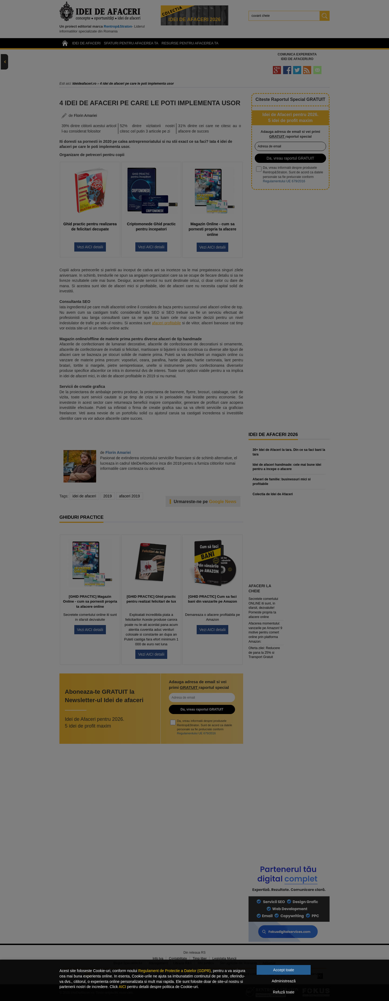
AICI (122, 987)
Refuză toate (283, 992)
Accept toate (283, 970)
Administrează (284, 981)
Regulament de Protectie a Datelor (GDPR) (174, 971)
